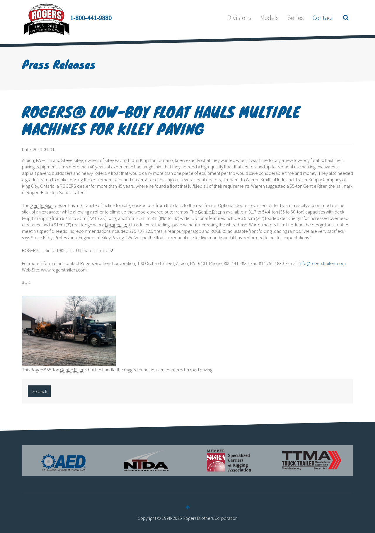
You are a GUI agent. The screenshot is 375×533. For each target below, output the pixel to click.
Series (295, 17)
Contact (323, 17)
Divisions (239, 17)
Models (269, 17)
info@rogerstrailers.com (322, 263)
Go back (39, 391)
